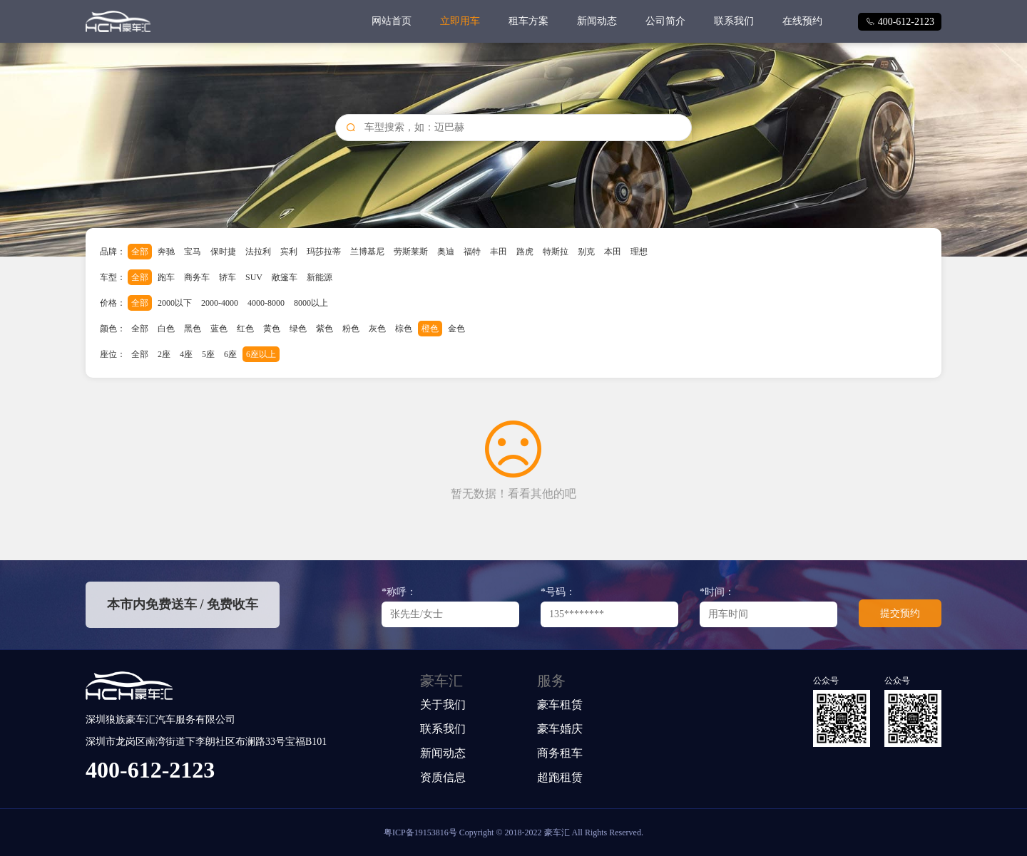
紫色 (324, 329)
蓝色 (219, 329)
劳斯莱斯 (411, 252)
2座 (164, 354)
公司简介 (665, 21)
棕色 (403, 329)
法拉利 (258, 252)
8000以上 (311, 303)
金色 (456, 329)
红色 (245, 329)
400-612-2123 (899, 21)
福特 (472, 252)
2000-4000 (219, 303)
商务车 (197, 277)
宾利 (288, 252)
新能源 (319, 277)
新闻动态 (597, 21)
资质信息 (443, 777)
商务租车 (560, 753)
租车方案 (528, 21)
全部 (139, 252)
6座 (230, 354)
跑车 (166, 277)
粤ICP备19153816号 (420, 832)
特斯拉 (555, 252)
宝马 (192, 252)
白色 (166, 329)
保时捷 (223, 252)
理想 (639, 252)
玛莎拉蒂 (324, 252)
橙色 (430, 329)
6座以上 (261, 354)
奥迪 (445, 252)
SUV (253, 277)
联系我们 (734, 21)
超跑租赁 (560, 777)
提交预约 (900, 613)
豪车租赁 (560, 704)
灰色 (377, 329)
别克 (586, 252)
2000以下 (175, 303)
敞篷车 (284, 277)
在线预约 (802, 21)
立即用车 (460, 21)
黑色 (192, 329)
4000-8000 (266, 303)
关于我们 (443, 704)
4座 (186, 354)
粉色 (350, 329)
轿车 (227, 277)
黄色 (271, 329)
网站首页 (392, 21)
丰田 (498, 252)
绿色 (298, 329)
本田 (612, 252)
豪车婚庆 (560, 729)
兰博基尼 (367, 252)
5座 (208, 354)
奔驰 (166, 252)
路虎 (524, 252)
